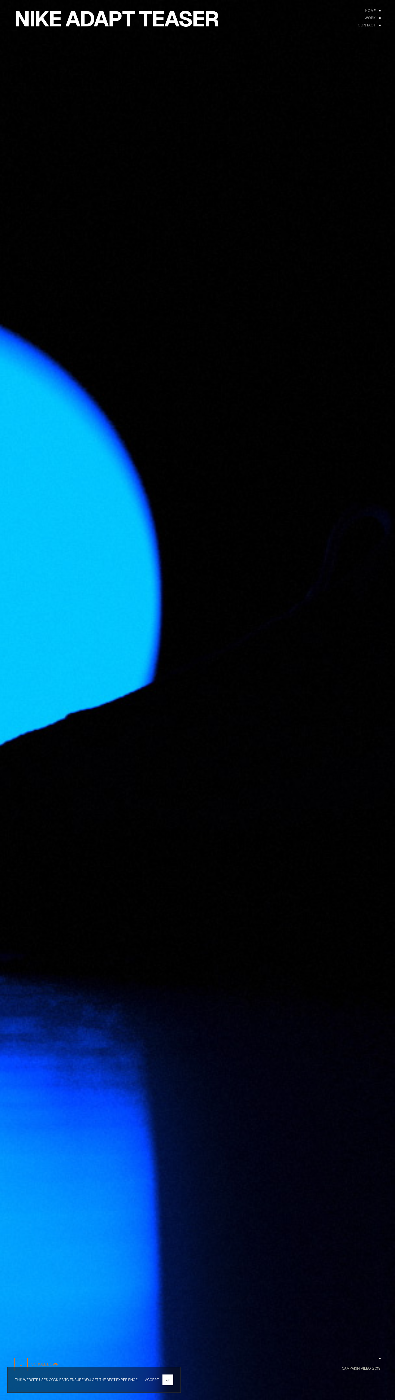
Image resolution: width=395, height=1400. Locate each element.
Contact (367, 25)
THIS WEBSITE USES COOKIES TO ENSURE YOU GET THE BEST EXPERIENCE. (76, 1380)
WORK (370, 18)
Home (370, 11)
